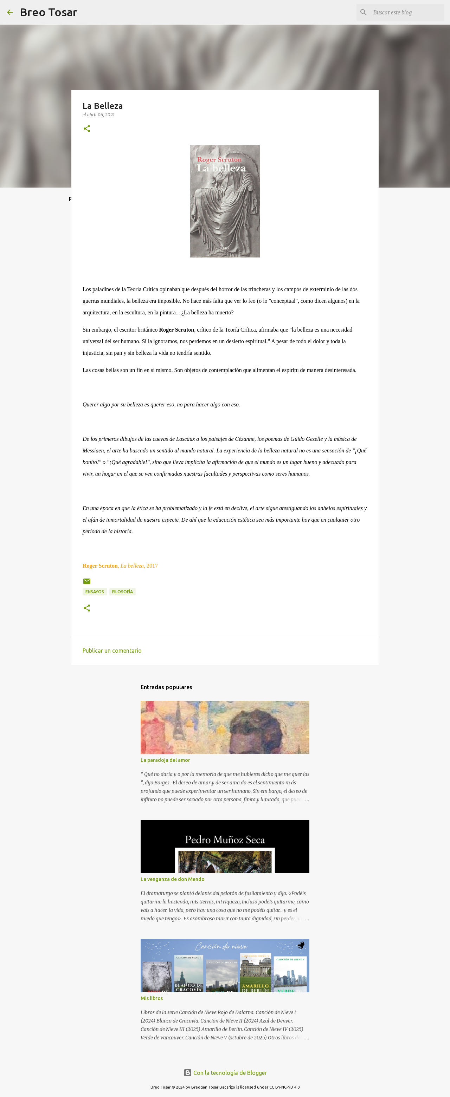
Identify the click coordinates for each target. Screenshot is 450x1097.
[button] (87, 129)
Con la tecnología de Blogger (225, 1073)
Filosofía (122, 591)
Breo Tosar (48, 12)
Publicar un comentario (112, 650)
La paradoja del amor (165, 760)
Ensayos (94, 591)
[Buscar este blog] (407, 12)
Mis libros (152, 998)
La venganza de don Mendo (173, 879)
